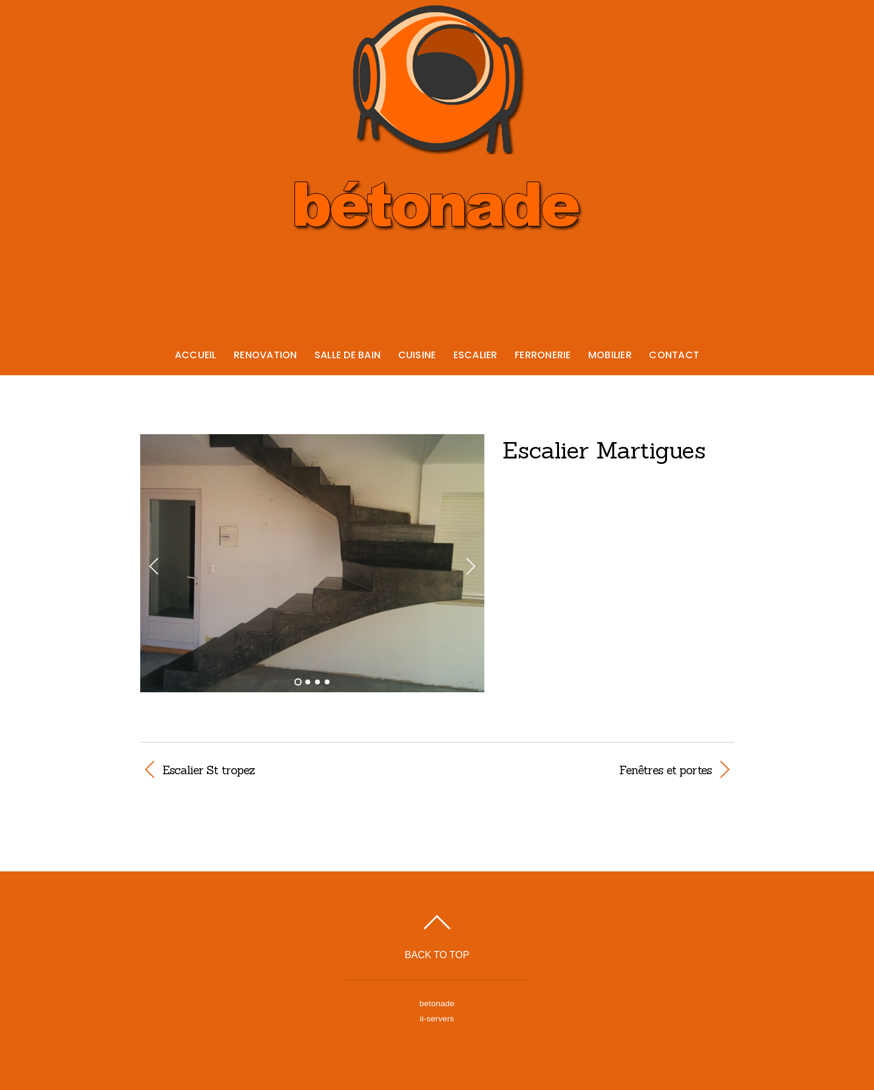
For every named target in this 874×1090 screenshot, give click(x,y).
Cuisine (417, 355)
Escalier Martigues (604, 450)
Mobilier (610, 355)
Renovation (265, 355)
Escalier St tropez (208, 770)
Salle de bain (347, 355)
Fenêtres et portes (583, 770)
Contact (674, 355)
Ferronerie (543, 355)
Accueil (196, 355)
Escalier (475, 355)
